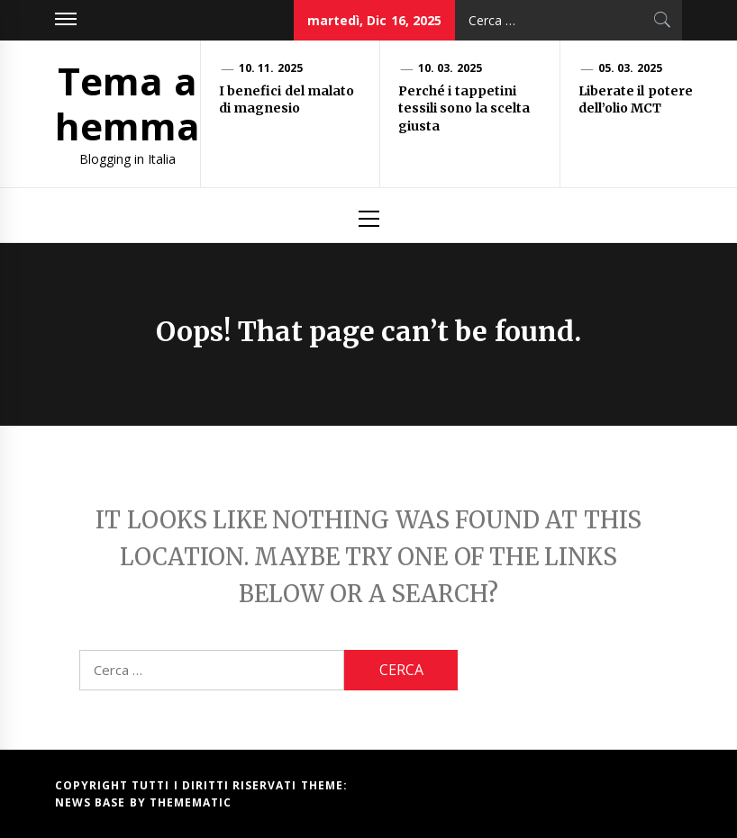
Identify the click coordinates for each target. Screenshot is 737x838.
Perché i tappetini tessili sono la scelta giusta (464, 108)
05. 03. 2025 (630, 68)
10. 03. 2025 (450, 68)
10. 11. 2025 (271, 68)
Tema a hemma (127, 103)
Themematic (191, 802)
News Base (92, 802)
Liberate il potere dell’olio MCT (635, 100)
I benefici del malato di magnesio (286, 100)
